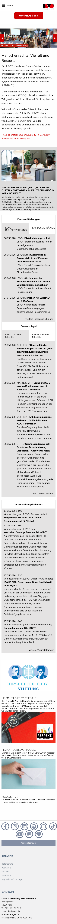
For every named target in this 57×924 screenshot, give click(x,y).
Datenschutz (7, 864)
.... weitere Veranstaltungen (40, 650)
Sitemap (5, 871)
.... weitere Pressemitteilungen (38, 319)
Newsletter (6, 875)
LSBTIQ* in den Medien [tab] (41, 335)
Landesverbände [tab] (43, 227)
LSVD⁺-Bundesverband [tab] (16, 229)
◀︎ (2, 37)
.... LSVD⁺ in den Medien (41, 493)
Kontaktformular (28, 842)
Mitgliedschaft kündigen (12, 879)
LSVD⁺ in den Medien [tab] (13, 335)
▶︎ (55, 37)
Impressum (6, 868)
